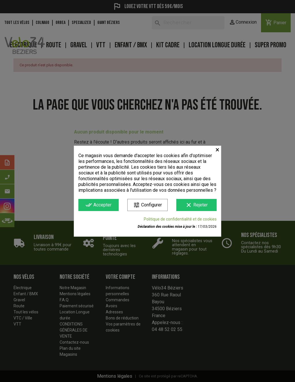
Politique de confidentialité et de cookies (180, 219)
